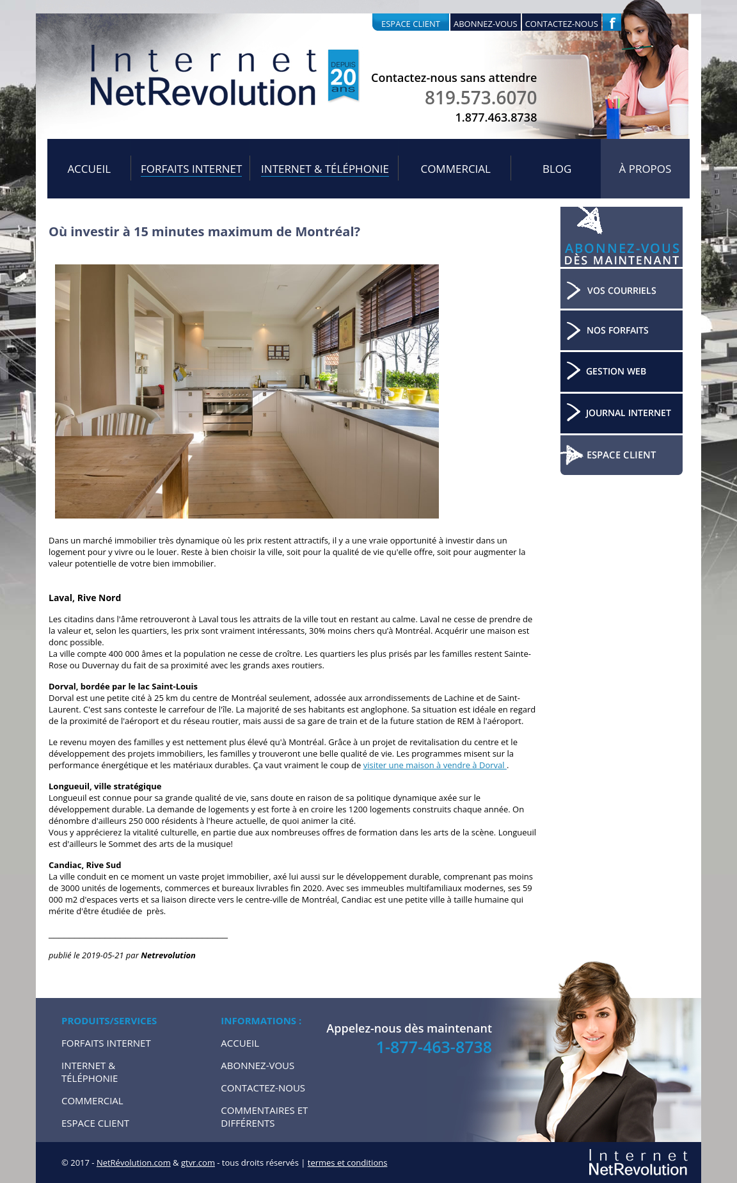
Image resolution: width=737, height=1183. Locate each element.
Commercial (455, 168)
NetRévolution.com (134, 1162)
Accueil (89, 168)
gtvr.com (198, 1162)
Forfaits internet (191, 168)
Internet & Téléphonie (325, 168)
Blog (557, 168)
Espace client (410, 23)
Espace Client (95, 1122)
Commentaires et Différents (264, 1116)
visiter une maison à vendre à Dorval (435, 765)
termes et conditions (348, 1162)
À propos (645, 168)
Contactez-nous (561, 23)
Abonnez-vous (486, 23)
